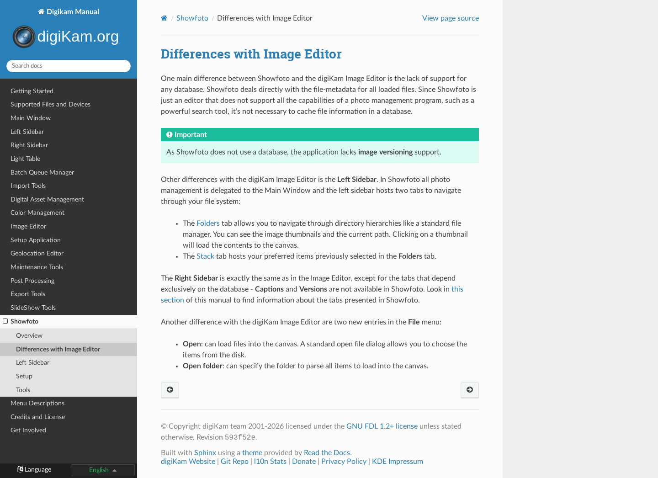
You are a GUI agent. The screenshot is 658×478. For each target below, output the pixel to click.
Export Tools (28, 294)
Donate (304, 461)
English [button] (99, 470)
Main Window (31, 118)
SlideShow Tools (33, 307)
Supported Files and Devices (50, 104)
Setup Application (36, 240)
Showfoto (20, 322)
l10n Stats (270, 461)
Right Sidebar (29, 145)
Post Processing (32, 280)
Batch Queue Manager (42, 172)
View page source (450, 18)
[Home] (164, 18)
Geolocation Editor (37, 253)
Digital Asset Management (47, 199)
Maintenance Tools (37, 267)
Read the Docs (327, 453)
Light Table (25, 158)
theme (252, 453)
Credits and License (38, 417)
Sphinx (205, 453)
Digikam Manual (68, 30)
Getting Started (32, 91)
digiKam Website (188, 461)
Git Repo (235, 461)
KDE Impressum (397, 461)
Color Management (37, 212)
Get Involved (28, 430)
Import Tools (28, 185)
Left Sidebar (27, 131)
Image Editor (28, 226)
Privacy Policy (343, 461)
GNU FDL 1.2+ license (382, 426)
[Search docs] (68, 66)
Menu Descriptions (37, 403)
